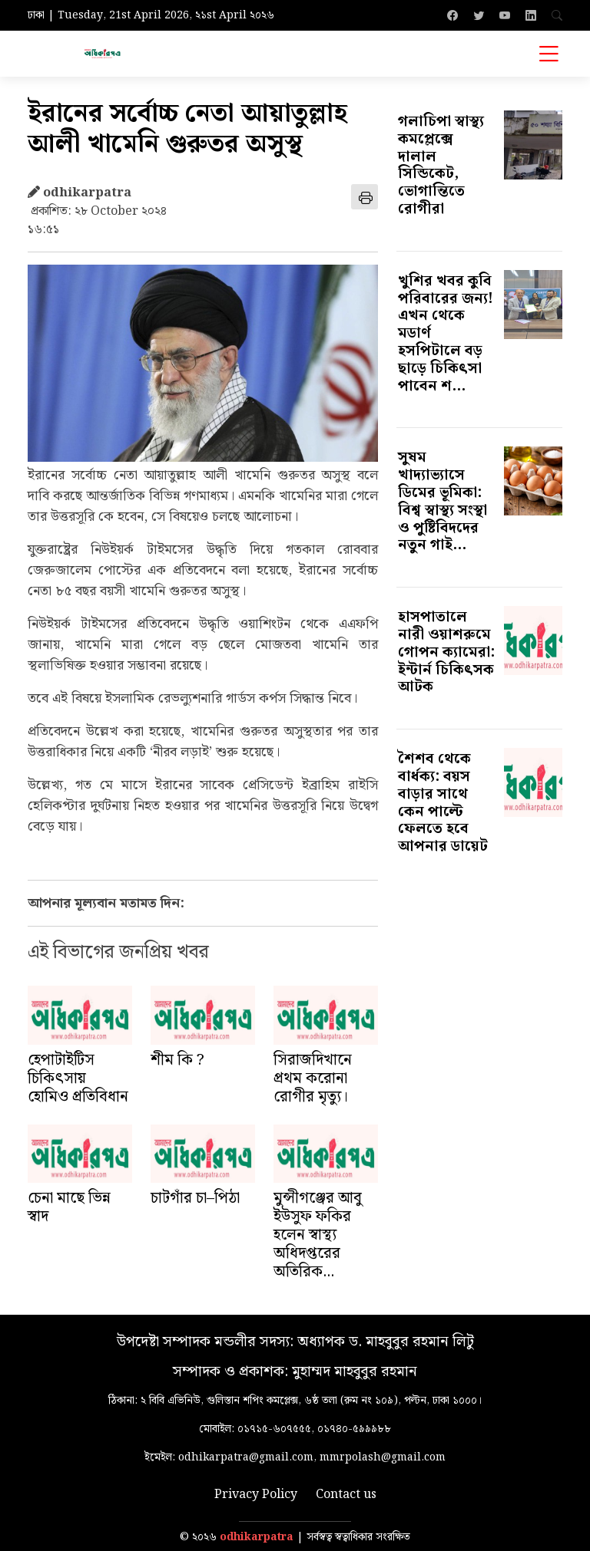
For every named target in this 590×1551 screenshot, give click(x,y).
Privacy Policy (255, 1495)
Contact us (346, 1495)
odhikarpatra (256, 1538)
